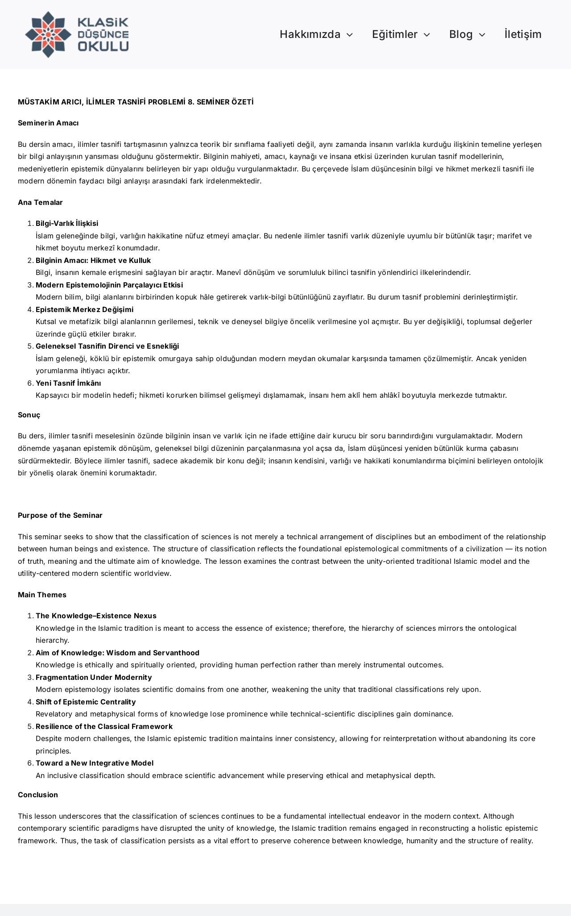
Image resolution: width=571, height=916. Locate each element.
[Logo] (77, 14)
